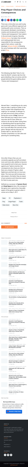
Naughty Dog (19, 240)
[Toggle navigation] (25, 2)
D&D (15, 374)
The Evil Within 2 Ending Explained (18, 297)
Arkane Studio (12, 46)
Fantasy (18, 374)
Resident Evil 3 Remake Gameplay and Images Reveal (17, 265)
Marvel (24, 359)
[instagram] (20, 2)
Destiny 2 (18, 390)
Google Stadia (19, 359)
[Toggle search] (23, 2)
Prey (7, 50)
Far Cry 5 (18, 335)
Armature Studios (12, 288)
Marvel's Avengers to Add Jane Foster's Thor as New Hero (17, 361)
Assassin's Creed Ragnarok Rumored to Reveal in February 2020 (17, 282)
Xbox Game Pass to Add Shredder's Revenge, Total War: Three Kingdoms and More (18, 338)
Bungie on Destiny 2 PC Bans (16, 392)
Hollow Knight (19, 344)
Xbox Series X (7, 446)
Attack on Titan (15, 308)
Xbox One (15, 205)
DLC (14, 301)
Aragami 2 (15, 382)
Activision (11, 270)
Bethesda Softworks (19, 248)
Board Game (11, 374)
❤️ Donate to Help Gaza (14, 411)
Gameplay (15, 262)
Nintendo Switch (23, 295)
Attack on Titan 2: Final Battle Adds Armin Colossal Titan (16, 311)
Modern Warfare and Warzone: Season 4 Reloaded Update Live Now (17, 273)
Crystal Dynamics (12, 359)
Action (10, 308)
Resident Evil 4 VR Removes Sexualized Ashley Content (16, 290)
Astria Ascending (20, 382)
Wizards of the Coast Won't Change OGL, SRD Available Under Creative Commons (17, 377)
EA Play (14, 335)
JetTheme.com (13, 465)
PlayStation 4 (17, 198)
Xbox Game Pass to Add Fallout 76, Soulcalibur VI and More (18, 250)
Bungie (14, 390)
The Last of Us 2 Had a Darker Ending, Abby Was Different (16, 243)
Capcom (10, 262)
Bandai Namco (12, 248)
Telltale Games (6, 38)
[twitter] (17, 2)
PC (10, 198)
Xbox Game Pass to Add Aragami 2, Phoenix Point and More (18, 385)
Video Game (5, 205)
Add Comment (9, 227)
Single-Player (12, 201)
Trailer (21, 201)
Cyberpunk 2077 (18, 255)
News (4, 198)
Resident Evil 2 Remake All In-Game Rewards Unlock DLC (16, 303)
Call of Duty (15, 270)
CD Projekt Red (12, 255)
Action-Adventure (12, 240)
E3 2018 (24, 255)
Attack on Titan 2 (22, 308)
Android (10, 335)
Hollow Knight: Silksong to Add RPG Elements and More (17, 346)
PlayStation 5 (7, 444)
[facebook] (15, 2)
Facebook (22, 288)
